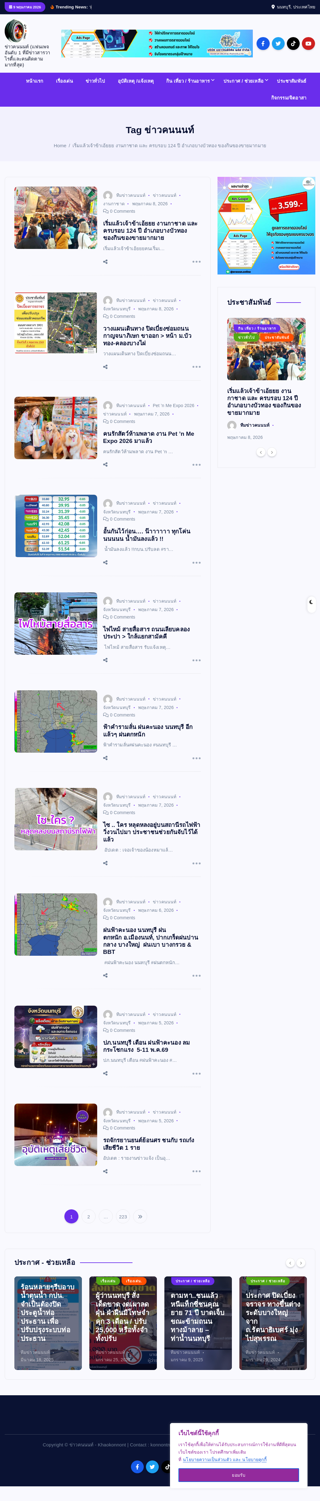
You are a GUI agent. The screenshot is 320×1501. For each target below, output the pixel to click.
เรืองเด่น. (34, 1295)
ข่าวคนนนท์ (164, 209)
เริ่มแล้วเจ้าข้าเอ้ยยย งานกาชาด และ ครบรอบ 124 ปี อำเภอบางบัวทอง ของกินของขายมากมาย (169, 160)
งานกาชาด (114, 218)
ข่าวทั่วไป (95, 95)
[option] (266, 393)
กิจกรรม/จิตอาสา (288, 112)
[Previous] (261, 466)
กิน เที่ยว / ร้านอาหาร (188, 95)
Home (60, 160)
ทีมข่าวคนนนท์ (124, 209)
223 (123, 1231)
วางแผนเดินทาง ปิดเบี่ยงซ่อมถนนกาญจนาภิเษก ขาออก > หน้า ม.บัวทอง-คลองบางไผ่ (147, 350)
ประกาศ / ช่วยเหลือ (243, 95)
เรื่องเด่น (64, 95)
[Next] (272, 466)
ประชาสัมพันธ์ (291, 95)
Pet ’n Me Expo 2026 (173, 419)
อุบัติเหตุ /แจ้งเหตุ (136, 95)
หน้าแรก (34, 95)
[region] (239, 1456)
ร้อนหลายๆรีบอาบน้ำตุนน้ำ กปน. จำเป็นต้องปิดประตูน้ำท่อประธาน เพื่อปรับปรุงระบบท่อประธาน (122, 1327)
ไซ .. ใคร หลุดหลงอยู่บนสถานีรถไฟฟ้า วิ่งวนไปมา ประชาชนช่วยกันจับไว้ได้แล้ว (152, 846)
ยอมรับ (238, 1475)
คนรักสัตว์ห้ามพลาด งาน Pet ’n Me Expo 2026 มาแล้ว (148, 452)
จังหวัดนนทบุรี (117, 323)
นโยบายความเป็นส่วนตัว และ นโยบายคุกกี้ (225, 1459)
